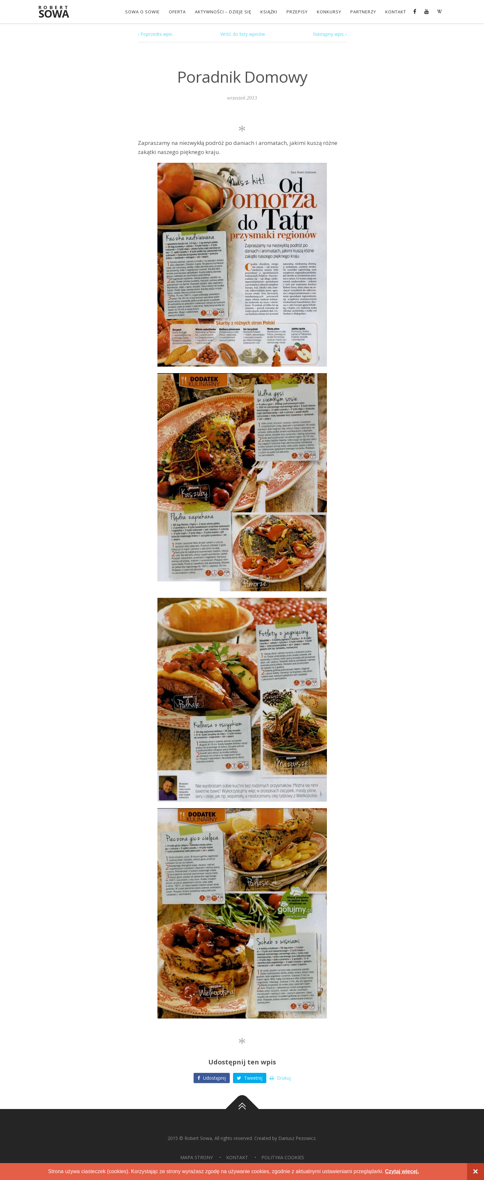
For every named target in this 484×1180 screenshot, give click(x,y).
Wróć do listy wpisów (242, 34)
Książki (268, 12)
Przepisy (297, 12)
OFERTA (177, 12)
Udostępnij (212, 1078)
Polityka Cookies (282, 1157)
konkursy (329, 12)
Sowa (58, 12)
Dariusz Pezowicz (296, 1138)
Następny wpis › (329, 34)
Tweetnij (249, 1078)
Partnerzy (363, 12)
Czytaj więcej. (402, 1171)
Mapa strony (196, 1157)
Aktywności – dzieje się (223, 12)
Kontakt (395, 12)
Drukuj (280, 1078)
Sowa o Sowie (142, 12)
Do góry (242, 1109)
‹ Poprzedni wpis (155, 34)
